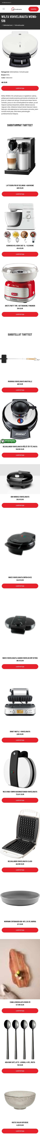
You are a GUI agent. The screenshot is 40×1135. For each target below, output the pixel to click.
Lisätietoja (20, 88)
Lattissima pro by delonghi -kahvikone (20, 185)
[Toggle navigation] (3, 9)
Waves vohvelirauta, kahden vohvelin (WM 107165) (20, 658)
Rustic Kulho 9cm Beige (20, 1122)
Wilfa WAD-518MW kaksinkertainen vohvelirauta (20, 792)
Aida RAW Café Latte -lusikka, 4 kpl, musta (20, 1062)
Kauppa (33, 9)
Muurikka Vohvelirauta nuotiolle (20, 381)
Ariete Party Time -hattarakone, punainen (20, 306)
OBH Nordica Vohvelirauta (20, 497)
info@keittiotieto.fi (6, 2)
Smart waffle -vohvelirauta (20, 731)
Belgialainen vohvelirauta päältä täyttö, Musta (20, 446)
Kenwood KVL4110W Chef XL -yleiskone (20, 245)
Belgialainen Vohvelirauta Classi (20, 861)
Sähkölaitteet (8, 25)
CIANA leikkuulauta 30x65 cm (20, 1002)
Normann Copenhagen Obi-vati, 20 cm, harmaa (20, 921)
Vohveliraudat (19, 25)
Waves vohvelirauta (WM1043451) (20, 577)
